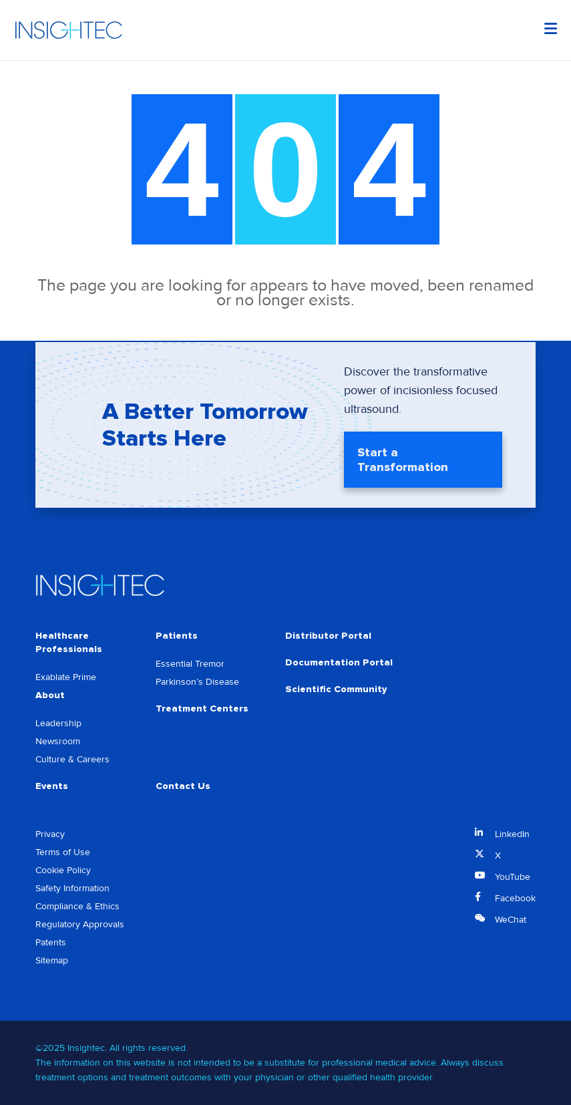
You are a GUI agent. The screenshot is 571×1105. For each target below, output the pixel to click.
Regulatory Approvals (79, 924)
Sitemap (51, 960)
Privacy (50, 834)
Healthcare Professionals (68, 642)
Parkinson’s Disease (197, 681)
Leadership (58, 723)
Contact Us (183, 786)
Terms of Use (62, 852)
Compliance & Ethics (77, 906)
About (50, 695)
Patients (177, 635)
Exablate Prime (65, 677)
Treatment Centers (202, 708)
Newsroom (57, 741)
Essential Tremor (190, 663)
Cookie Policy (63, 870)
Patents (50, 942)
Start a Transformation (402, 461)
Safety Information (72, 888)
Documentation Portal (339, 662)
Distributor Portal (328, 635)
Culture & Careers (72, 759)
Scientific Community (336, 689)
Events (51, 786)
